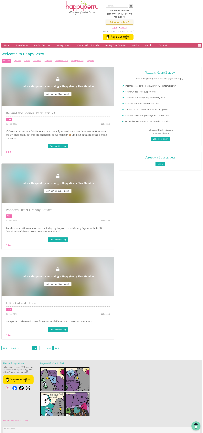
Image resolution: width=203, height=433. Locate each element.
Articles (135, 45)
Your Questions (77, 61)
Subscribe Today (160, 139)
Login (160, 164)
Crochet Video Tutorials (88, 45)
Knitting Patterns (63, 45)
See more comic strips (16, 420)
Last (57, 348)
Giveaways (37, 61)
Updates (17, 61)
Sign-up (124, 27)
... (24, 348)
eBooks (148, 45)
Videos (27, 61)
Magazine (90, 61)
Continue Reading (58, 146)
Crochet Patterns (42, 45)
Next (49, 348)
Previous (15, 348)
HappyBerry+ (22, 45)
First (5, 348)
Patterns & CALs (61, 61)
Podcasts (48, 61)
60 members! (119, 22)
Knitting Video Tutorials (115, 45)
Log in (114, 27)
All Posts (6, 61)
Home (7, 45)
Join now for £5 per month (57, 94)
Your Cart (162, 45)
